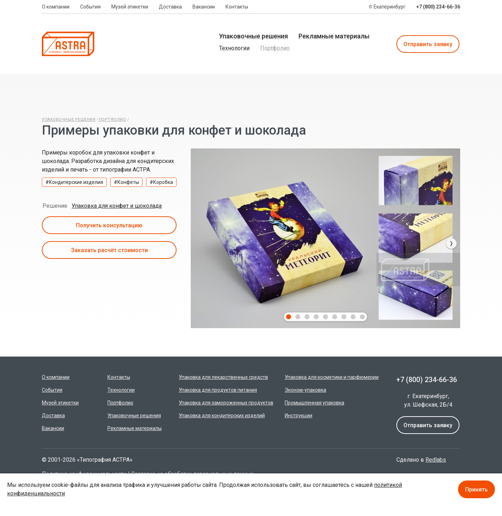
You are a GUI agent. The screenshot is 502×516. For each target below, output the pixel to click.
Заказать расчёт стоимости (109, 250)
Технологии (234, 48)
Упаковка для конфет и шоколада (117, 205)
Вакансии (204, 7)
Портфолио (275, 48)
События (90, 7)
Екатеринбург (390, 7)
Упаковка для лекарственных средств (223, 377)
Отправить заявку (427, 44)
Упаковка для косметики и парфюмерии (332, 377)
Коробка (163, 182)
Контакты (236, 7)
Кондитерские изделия (76, 182)
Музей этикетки (129, 7)
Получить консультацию (109, 225)
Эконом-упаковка (305, 390)
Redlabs (435, 459)
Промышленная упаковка (314, 403)
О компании (55, 7)
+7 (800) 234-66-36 (438, 7)
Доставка (170, 7)
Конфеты (128, 182)
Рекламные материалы (334, 36)
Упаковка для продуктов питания (218, 390)
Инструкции (298, 415)
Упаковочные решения (253, 36)
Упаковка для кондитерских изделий (222, 415)
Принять (476, 489)
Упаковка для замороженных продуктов (226, 403)
